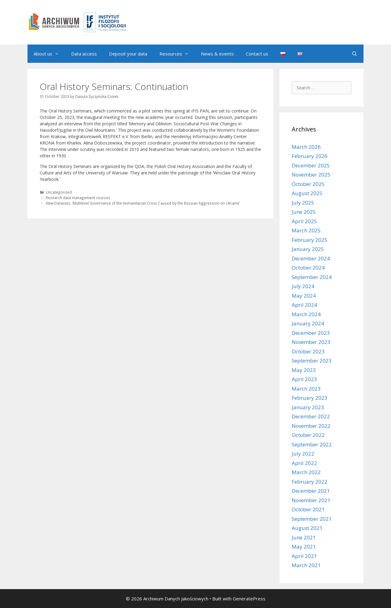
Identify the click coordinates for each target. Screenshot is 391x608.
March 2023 (306, 388)
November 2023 (311, 341)
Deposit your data (128, 54)
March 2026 (306, 146)
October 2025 (308, 184)
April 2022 (304, 463)
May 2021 (304, 546)
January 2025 (308, 248)
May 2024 (304, 295)
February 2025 (309, 239)
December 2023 (311, 332)
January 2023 (308, 407)
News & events (217, 54)
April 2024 (304, 304)
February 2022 (309, 481)
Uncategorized (59, 192)
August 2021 (307, 527)
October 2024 (308, 267)
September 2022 (312, 444)
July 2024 (303, 286)
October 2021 (308, 509)
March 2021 (306, 565)
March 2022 (306, 472)
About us (49, 54)
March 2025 (306, 230)
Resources (177, 54)
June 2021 (304, 537)
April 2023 (304, 379)
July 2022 (303, 453)
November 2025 (311, 174)
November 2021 (311, 500)
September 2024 (312, 277)
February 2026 (309, 155)
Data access (84, 54)
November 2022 (311, 425)
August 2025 (307, 193)
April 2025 (304, 221)
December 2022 (311, 416)
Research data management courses (78, 197)
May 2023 (304, 370)
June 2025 (304, 211)
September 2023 (312, 360)
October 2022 (308, 434)
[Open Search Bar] (354, 54)
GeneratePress (249, 598)
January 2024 (308, 323)
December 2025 (311, 165)
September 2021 (312, 518)
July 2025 (303, 202)
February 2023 (309, 397)
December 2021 (311, 490)
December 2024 (311, 258)
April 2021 (304, 556)
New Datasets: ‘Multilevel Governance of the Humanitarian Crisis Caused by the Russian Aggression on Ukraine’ (143, 203)
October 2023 (308, 351)
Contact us (257, 54)
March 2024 (306, 314)
